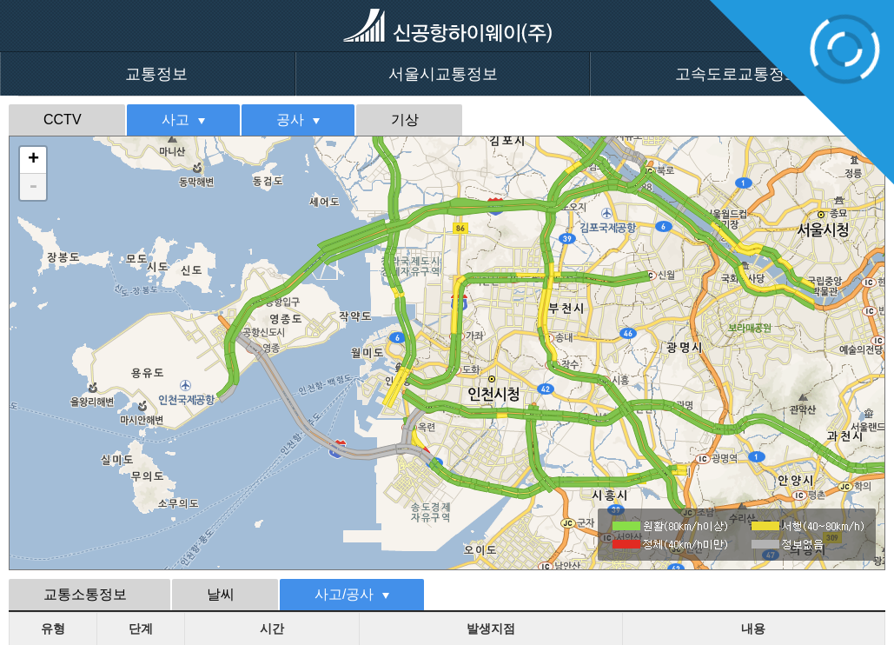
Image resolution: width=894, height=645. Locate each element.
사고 (175, 119)
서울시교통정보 (443, 74)
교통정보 (156, 74)
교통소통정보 (85, 594)
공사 (290, 119)
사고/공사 (344, 594)
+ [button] (33, 160)
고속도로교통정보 (737, 74)
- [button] (33, 187)
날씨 (221, 594)
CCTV (62, 119)
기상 (405, 119)
